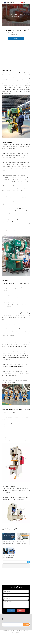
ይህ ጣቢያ (24, 35)
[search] (12, 624)
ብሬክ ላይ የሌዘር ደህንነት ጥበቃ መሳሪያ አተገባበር (8, 556)
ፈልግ (28, 562)
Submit (11, 610)
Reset (21, 610)
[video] (16, 576)
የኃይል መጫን (5, 72)
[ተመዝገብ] (26, 624)
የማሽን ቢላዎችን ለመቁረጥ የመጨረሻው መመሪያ (22, 543)
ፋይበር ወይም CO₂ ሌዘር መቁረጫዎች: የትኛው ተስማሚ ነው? (8, 543)
